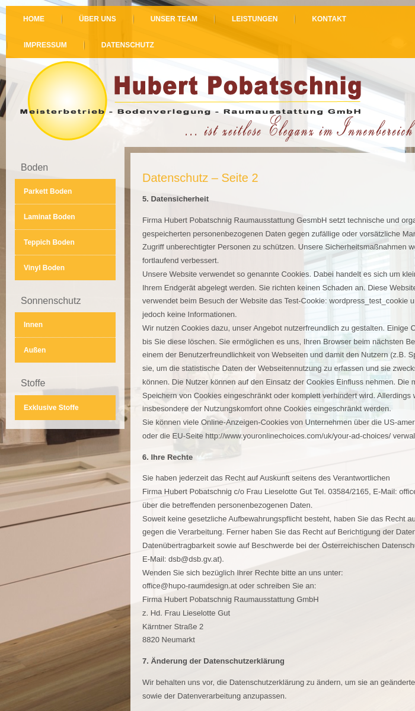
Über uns (97, 19)
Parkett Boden (48, 191)
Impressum (45, 45)
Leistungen (254, 19)
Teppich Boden (49, 242)
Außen (35, 350)
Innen (33, 325)
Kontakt (329, 19)
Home (33, 19)
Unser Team (174, 19)
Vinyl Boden (44, 268)
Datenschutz (127, 45)
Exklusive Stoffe (51, 407)
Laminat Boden (49, 217)
